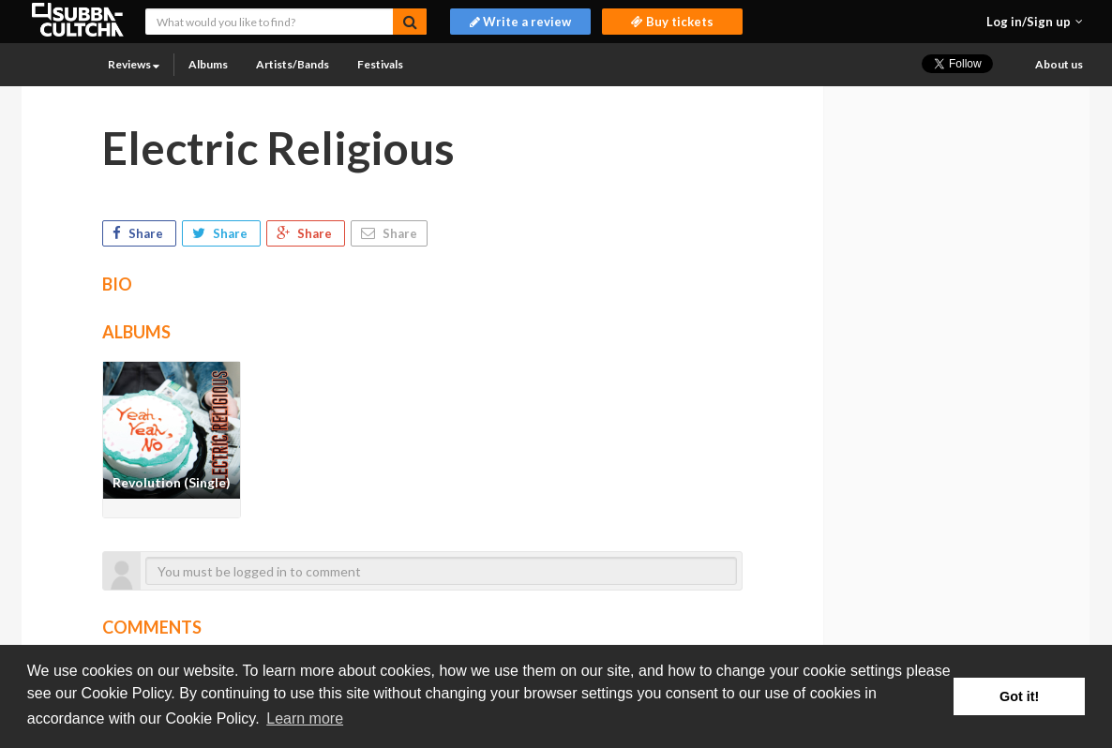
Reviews (133, 64)
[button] (1034, 21)
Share (139, 233)
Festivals (380, 64)
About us (1059, 64)
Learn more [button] (304, 718)
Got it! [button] (1019, 696)
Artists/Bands (292, 64)
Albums (208, 64)
